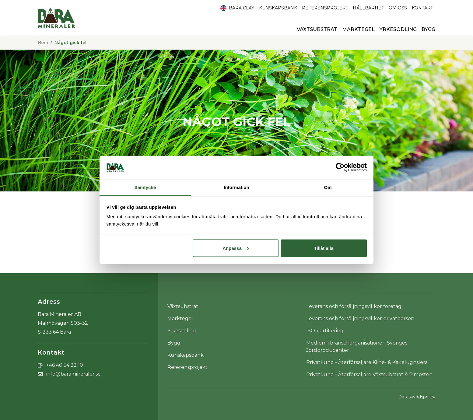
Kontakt (422, 8)
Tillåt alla (323, 248)
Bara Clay (237, 8)
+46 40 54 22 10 (64, 365)
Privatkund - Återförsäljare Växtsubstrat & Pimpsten (369, 374)
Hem (43, 42)
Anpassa (235, 248)
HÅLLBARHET (368, 8)
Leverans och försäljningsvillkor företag (353, 306)
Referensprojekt (325, 8)
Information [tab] (236, 187)
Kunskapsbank (278, 8)
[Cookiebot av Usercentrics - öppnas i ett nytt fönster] (340, 167)
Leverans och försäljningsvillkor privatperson (360, 318)
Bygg (428, 29)
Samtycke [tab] (145, 187)
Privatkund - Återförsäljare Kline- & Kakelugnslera (367, 362)
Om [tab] (327, 187)
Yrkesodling (398, 29)
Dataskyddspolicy (416, 397)
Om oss (398, 8)
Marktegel (358, 29)
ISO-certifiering (325, 331)
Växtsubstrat (317, 29)
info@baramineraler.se (73, 374)
